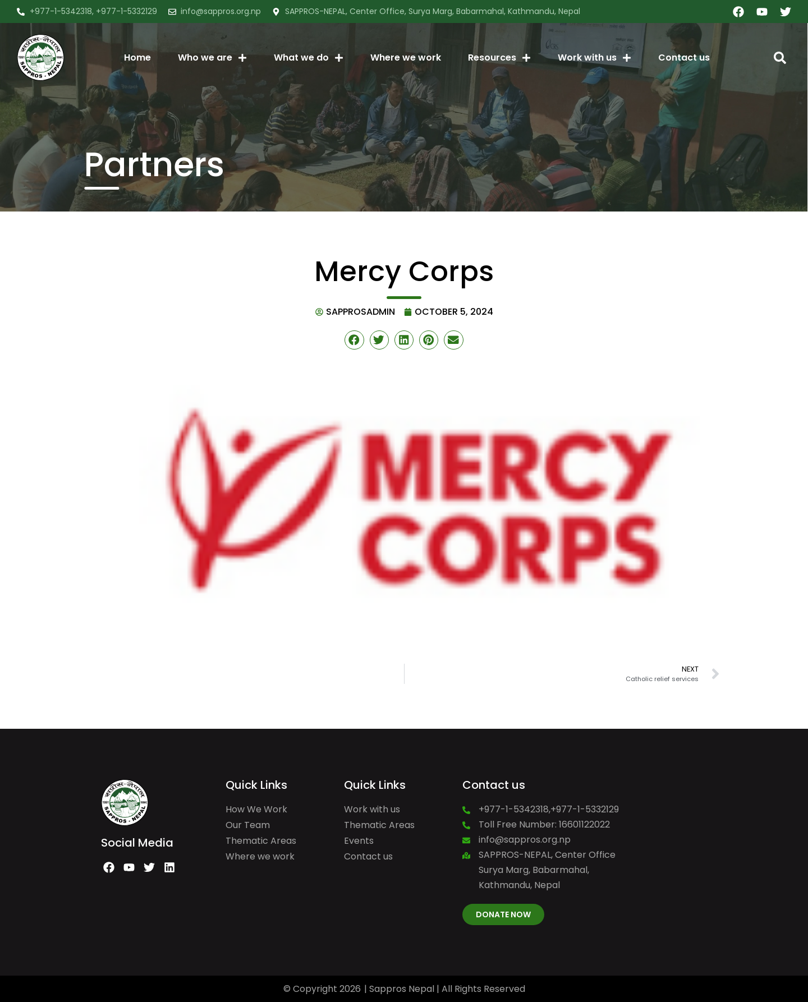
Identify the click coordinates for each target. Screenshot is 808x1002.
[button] (780, 58)
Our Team (248, 825)
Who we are (212, 57)
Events (359, 840)
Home (137, 57)
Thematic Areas (261, 840)
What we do (308, 57)
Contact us (684, 57)
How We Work (256, 809)
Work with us (594, 57)
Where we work (405, 57)
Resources (499, 57)
